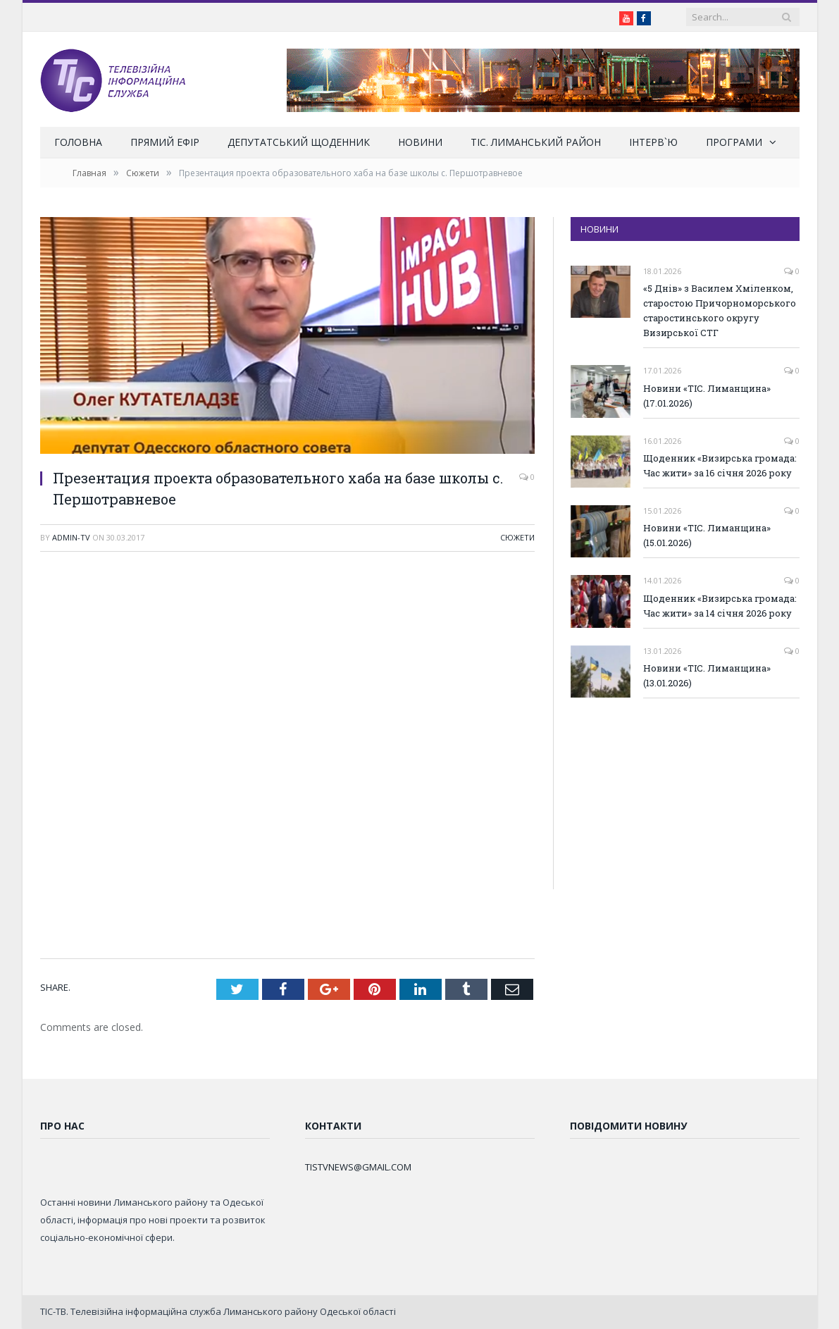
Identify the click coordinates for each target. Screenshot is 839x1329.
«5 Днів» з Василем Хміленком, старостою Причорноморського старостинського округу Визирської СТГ (719, 310)
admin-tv (71, 537)
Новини (420, 142)
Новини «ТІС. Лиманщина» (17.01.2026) (707, 395)
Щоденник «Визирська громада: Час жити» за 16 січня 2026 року (720, 465)
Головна (78, 142)
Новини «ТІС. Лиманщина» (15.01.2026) (707, 535)
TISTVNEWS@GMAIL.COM (358, 1167)
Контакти (333, 1125)
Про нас (62, 1125)
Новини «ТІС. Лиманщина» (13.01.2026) (707, 675)
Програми (734, 142)
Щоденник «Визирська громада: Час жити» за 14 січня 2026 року (720, 605)
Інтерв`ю (653, 142)
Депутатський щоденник (299, 142)
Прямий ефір (164, 142)
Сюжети (517, 537)
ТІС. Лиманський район (536, 142)
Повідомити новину (628, 1125)
